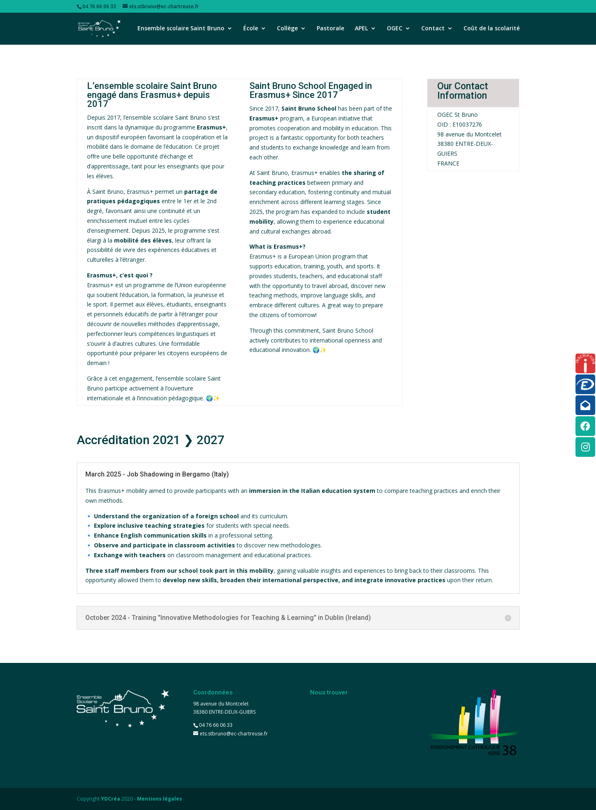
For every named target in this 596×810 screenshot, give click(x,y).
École (250, 29)
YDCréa (110, 798)
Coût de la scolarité (492, 29)
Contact (433, 29)
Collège (287, 29)
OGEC (394, 29)
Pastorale (330, 29)
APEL (361, 29)
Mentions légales (159, 798)
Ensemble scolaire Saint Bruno (180, 29)
